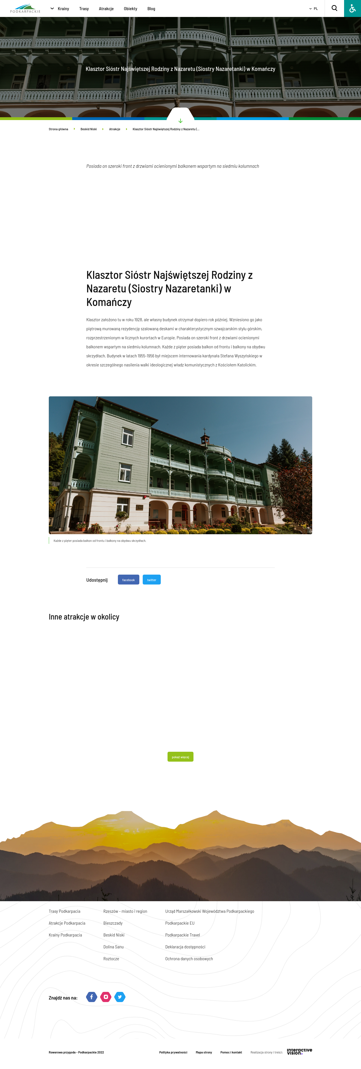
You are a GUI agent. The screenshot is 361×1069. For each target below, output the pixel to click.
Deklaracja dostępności (185, 946)
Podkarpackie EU (180, 922)
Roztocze (111, 958)
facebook (128, 580)
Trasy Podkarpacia (64, 911)
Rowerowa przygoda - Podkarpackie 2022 (76, 1052)
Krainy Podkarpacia (65, 934)
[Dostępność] (352, 8)
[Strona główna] (25, 9)
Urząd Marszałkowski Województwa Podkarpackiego (209, 911)
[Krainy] (52, 8)
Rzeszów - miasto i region (125, 911)
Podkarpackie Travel (182, 934)
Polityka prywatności (173, 1052)
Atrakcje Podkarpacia (67, 922)
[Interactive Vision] (299, 1052)
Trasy (84, 8)
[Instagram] (105, 997)
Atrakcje (106, 8)
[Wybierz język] (311, 8)
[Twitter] (120, 997)
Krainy (63, 8)
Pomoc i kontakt (231, 1052)
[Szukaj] (334, 8)
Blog (151, 8)
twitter (151, 580)
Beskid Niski (92, 129)
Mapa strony (204, 1052)
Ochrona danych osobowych (189, 958)
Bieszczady (113, 922)
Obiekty (130, 8)
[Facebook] (91, 997)
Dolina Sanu (114, 946)
